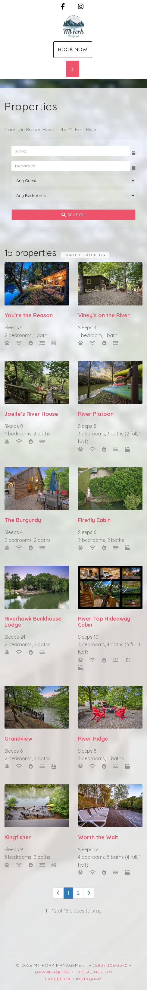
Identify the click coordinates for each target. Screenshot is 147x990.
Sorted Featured (85, 255)
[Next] (88, 893)
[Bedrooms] (73, 195)
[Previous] (58, 893)
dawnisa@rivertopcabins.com (73, 972)
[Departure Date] (70, 166)
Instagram (89, 979)
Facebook (58, 979)
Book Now (72, 49)
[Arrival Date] (70, 151)
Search (73, 214)
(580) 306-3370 (110, 965)
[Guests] (73, 181)
